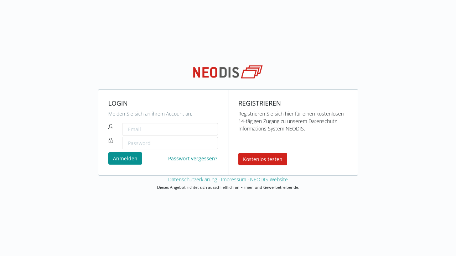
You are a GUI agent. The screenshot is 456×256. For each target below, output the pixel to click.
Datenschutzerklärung (192, 179)
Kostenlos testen (263, 159)
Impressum (233, 179)
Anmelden (125, 158)
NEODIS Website (269, 179)
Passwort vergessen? (192, 158)
